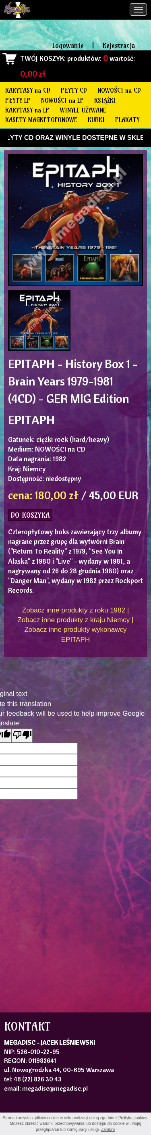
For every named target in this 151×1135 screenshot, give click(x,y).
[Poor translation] (22, 736)
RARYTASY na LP (27, 110)
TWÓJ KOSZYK (42, 58)
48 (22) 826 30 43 (38, 1079)
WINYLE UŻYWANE (83, 110)
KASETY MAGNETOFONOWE (41, 120)
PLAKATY (127, 120)
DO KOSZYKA (30, 515)
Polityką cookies (132, 1118)
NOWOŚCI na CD (119, 90)
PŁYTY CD (74, 90)
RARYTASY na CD (27, 90)
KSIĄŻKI (105, 100)
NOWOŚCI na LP (62, 100)
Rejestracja (118, 45)
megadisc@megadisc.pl (55, 1088)
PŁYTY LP (18, 100)
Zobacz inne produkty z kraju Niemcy (74, 620)
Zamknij (108, 1129)
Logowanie (68, 45)
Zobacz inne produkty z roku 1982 (73, 610)
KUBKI (96, 120)
